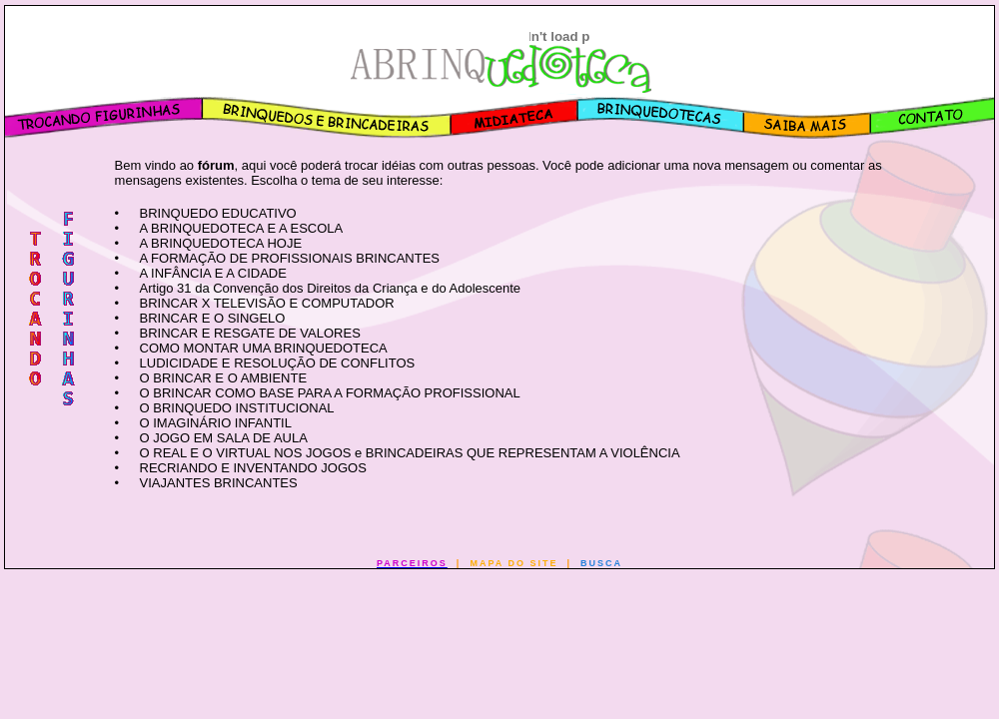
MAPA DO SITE (513, 563)
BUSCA (601, 563)
